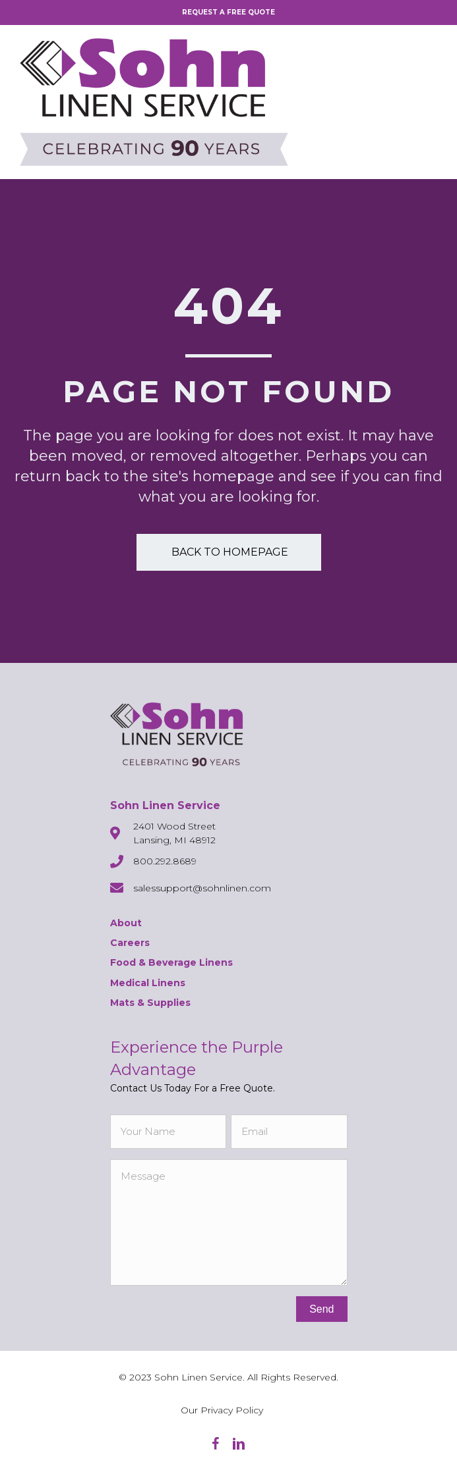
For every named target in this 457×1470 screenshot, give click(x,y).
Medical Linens (147, 983)
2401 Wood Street (174, 826)
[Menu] (427, 102)
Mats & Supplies (150, 1003)
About (126, 923)
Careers (130, 943)
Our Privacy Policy (222, 1410)
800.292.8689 (165, 861)
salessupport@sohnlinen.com (202, 888)
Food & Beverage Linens (171, 962)
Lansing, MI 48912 (174, 840)
